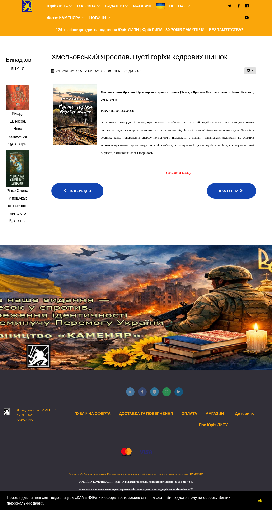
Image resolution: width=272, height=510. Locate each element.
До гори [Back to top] (245, 413)
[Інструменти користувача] (250, 70)
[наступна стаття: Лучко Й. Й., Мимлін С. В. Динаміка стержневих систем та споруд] (231, 191)
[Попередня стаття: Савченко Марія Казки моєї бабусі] (77, 191)
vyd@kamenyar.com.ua (134, 481)
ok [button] (260, 500)
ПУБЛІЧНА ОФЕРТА (92, 413)
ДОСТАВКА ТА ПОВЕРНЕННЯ (146, 413)
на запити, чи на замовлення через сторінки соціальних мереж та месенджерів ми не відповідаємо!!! (136, 489)
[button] (46, 504)
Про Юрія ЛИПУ (213, 425)
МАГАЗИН (215, 413)
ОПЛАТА (189, 413)
